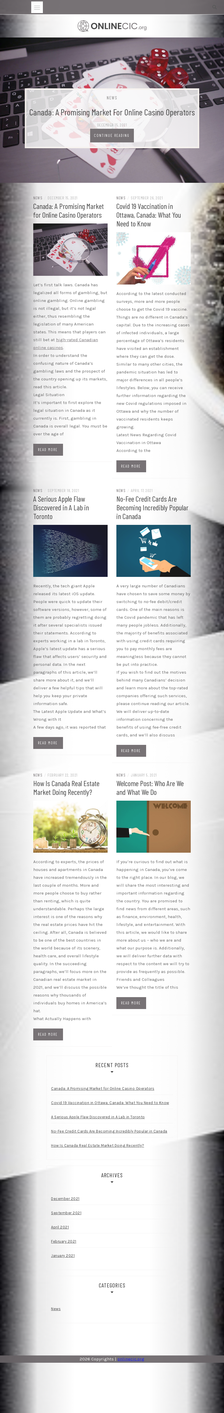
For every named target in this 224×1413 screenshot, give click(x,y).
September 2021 (66, 1213)
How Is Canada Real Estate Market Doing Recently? (66, 787)
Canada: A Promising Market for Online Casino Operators (112, 112)
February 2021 (63, 1241)
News (112, 97)
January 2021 (63, 1255)
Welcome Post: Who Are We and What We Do (150, 787)
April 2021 (60, 1227)
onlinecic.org (131, 1359)
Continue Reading (112, 135)
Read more (48, 449)
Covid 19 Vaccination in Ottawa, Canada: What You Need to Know (148, 214)
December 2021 (65, 1198)
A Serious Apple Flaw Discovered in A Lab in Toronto (61, 507)
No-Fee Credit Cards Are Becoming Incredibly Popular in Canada (152, 507)
